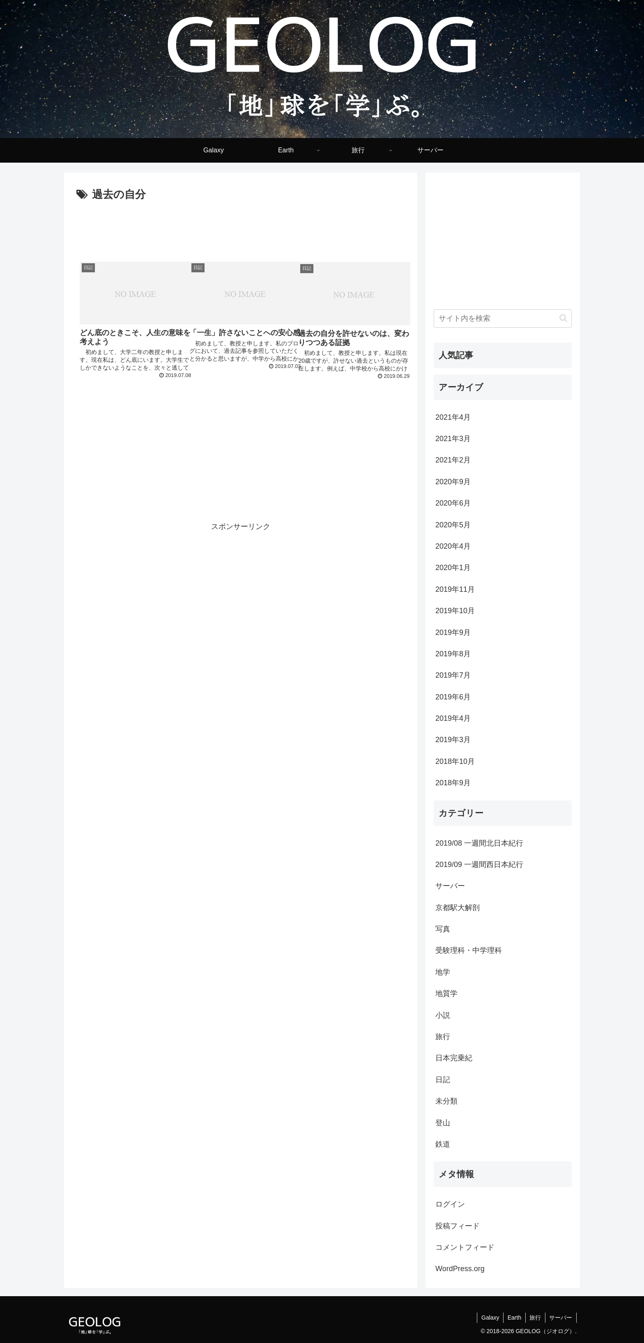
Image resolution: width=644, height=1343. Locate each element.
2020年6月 (453, 503)
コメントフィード (464, 1247)
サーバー (450, 886)
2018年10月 (455, 761)
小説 (442, 1015)
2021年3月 (453, 439)
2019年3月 (453, 740)
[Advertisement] (240, 226)
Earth (513, 1317)
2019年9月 (453, 632)
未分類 (446, 1101)
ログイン (450, 1204)
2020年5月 (453, 525)
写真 (442, 929)
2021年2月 (453, 460)
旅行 (442, 1037)
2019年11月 (455, 589)
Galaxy (489, 1317)
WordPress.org (460, 1269)
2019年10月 (455, 611)
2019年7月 (453, 675)
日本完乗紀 (453, 1058)
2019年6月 (453, 697)
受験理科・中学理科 (468, 950)
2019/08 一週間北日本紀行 (479, 843)
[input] (503, 318)
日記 (442, 1080)
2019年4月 (453, 718)
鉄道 (442, 1144)
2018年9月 (453, 783)
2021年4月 (453, 417)
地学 (442, 972)
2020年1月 (453, 567)
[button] (563, 318)
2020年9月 (453, 482)
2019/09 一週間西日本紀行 (479, 864)
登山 (442, 1123)
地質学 (446, 993)
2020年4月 (453, 546)
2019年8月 (453, 654)
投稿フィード (457, 1226)
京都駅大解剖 (457, 908)
